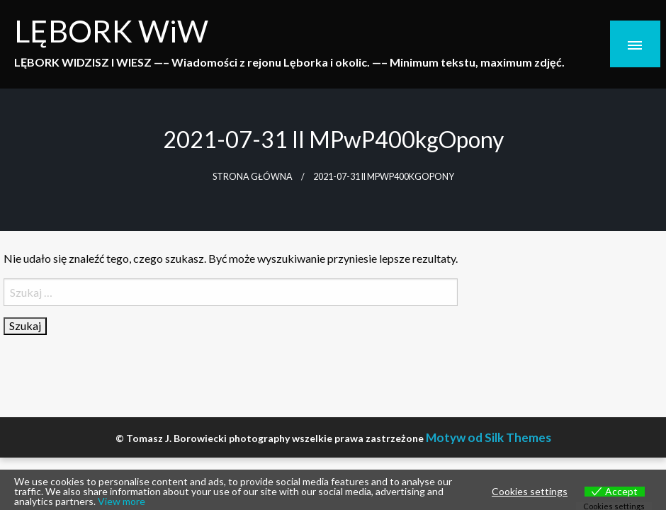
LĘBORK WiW (111, 30)
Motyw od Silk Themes (488, 437)
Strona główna (253, 176)
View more (121, 501)
